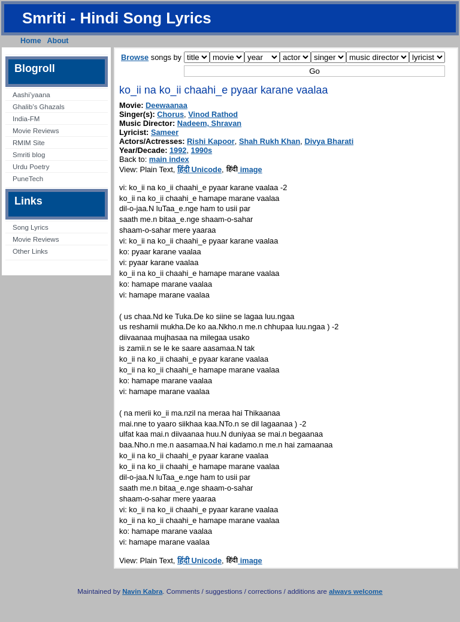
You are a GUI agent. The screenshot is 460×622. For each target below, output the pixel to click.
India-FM (26, 118)
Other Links (30, 251)
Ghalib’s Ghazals (39, 106)
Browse (135, 57)
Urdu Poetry (31, 166)
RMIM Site (29, 142)
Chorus (170, 114)
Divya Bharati (328, 141)
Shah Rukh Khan (269, 141)
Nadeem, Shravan (209, 123)
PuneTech (28, 178)
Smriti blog (29, 154)
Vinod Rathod (213, 114)
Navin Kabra (142, 591)
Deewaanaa (166, 105)
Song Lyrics (31, 227)
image (244, 169)
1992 (178, 150)
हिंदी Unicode (199, 169)
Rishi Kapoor (211, 141)
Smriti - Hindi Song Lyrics (116, 18)
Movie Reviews (36, 130)
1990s (202, 150)
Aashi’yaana (31, 94)
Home (30, 41)
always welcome (356, 591)
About (58, 41)
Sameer (164, 132)
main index (169, 159)
